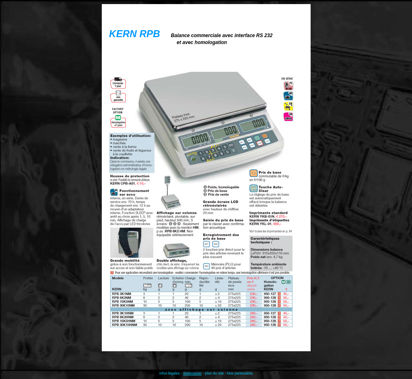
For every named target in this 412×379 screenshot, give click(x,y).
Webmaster (192, 373)
